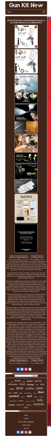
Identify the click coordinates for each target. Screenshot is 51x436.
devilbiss (28, 405)
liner (41, 392)
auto (42, 384)
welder (35, 397)
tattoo (24, 381)
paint (39, 388)
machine (38, 404)
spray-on (20, 404)
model (15, 393)
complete (27, 401)
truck (18, 380)
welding (41, 397)
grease (30, 381)
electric (33, 401)
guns (21, 393)
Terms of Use (26, 425)
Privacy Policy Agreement (26, 421)
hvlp (40, 400)
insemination (27, 393)
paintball (14, 396)
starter (21, 401)
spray (19, 388)
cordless (29, 388)
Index (26, 415)
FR (28, 428)
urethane (23, 397)
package (30, 384)
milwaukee (13, 384)
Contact (26, 418)
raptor (11, 389)
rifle (37, 385)
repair (26, 407)
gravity (38, 380)
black (22, 384)
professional (13, 401)
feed (9, 393)
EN (25, 428)
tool (29, 396)
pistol (34, 393)
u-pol (12, 381)
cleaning (11, 405)
